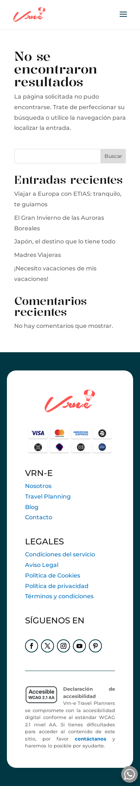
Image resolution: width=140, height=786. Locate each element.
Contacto (38, 517)
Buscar (113, 156)
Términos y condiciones (59, 596)
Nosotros (38, 486)
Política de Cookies (52, 575)
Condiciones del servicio (60, 554)
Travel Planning (48, 496)
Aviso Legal (41, 564)
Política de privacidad (56, 586)
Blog (31, 507)
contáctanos (90, 739)
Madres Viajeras (37, 254)
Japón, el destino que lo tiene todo (64, 241)
